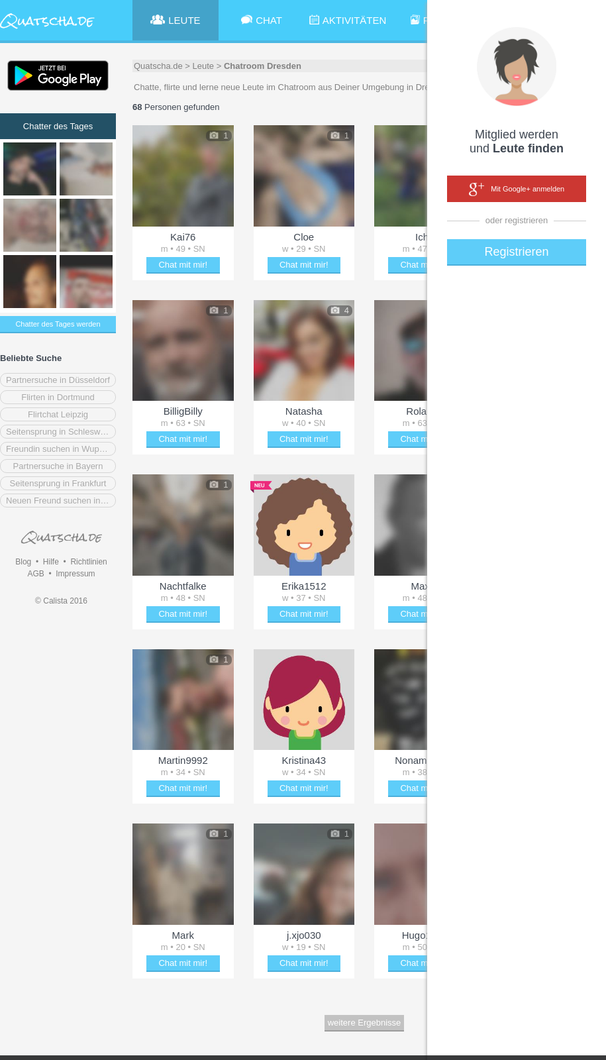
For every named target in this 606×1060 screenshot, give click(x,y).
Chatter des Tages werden (57, 324)
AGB (35, 573)
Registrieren (516, 251)
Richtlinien (88, 561)
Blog (23, 561)
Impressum (75, 573)
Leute (204, 66)
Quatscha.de (158, 66)
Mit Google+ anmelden (516, 189)
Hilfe (51, 561)
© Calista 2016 (61, 601)
